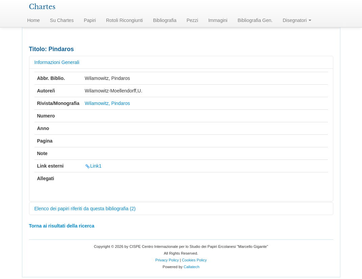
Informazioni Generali (56, 62)
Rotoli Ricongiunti (124, 20)
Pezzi (192, 20)
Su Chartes (62, 20)
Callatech (191, 267)
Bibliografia (164, 20)
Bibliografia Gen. (255, 20)
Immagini (217, 20)
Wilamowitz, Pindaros (107, 103)
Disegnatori (297, 20)
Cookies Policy (194, 260)
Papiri (90, 20)
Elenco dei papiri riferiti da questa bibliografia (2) (85, 208)
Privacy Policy (167, 260)
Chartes (42, 7)
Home (33, 20)
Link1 (93, 166)
